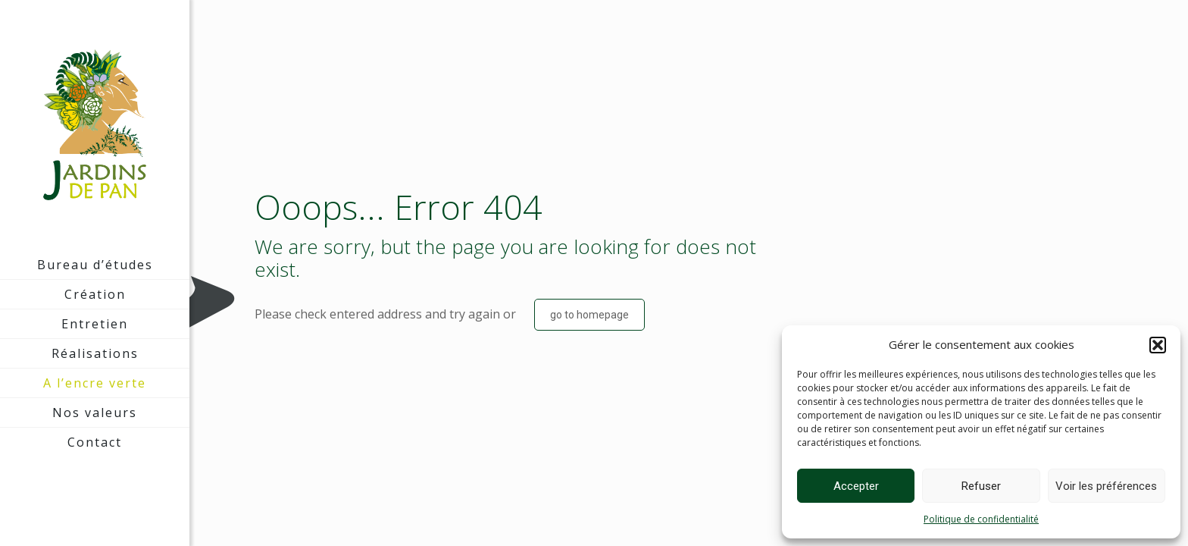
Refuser (981, 486)
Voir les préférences (1106, 486)
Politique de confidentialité (981, 519)
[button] (1157, 345)
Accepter (856, 486)
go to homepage (589, 315)
